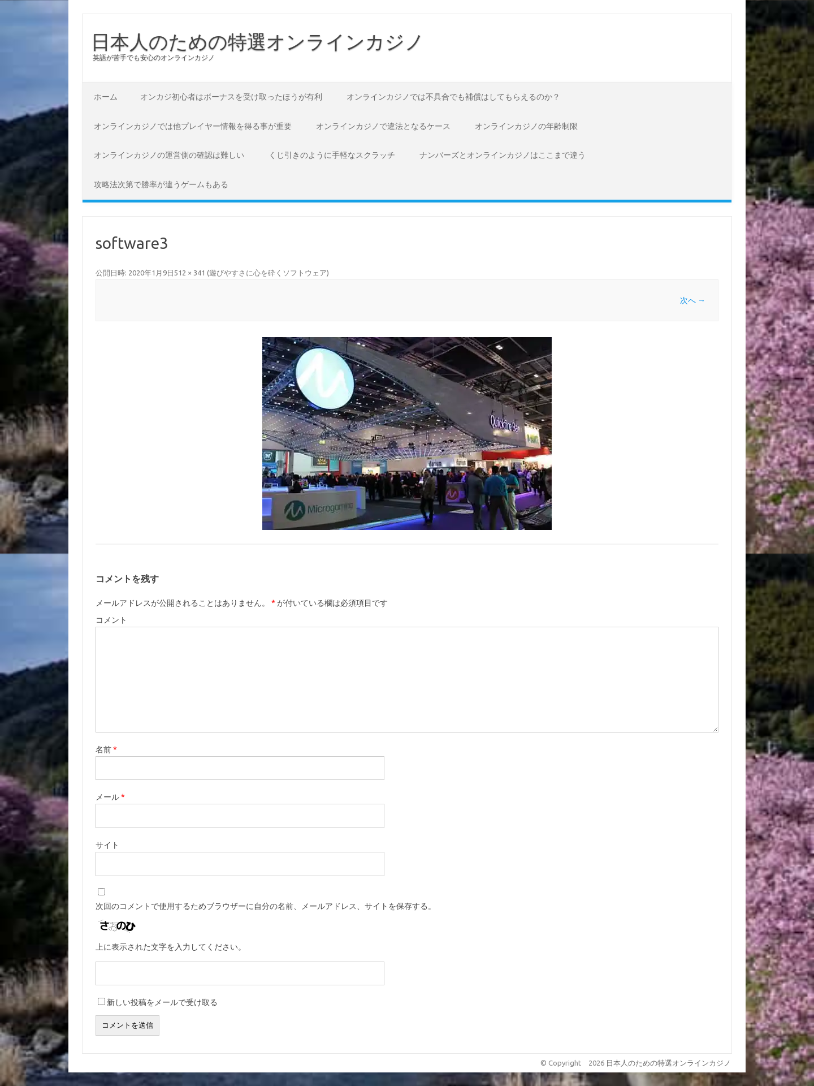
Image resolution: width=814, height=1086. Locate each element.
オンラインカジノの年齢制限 (526, 126)
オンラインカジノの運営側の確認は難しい (169, 155)
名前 (106, 749)
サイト (107, 845)
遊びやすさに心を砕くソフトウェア (268, 273)
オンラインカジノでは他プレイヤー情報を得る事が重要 (193, 126)
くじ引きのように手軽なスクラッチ (332, 155)
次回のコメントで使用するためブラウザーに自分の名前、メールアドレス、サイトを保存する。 (266, 906)
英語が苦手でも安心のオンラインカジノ (154, 57)
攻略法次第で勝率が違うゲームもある (161, 184)
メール (110, 796)
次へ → (692, 300)
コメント (111, 619)
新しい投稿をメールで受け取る (162, 1002)
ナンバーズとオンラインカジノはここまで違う (502, 155)
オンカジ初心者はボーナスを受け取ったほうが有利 (231, 96)
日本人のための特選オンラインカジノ (258, 41)
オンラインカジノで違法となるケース (383, 126)
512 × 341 (189, 273)
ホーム (106, 96)
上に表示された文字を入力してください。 (171, 946)
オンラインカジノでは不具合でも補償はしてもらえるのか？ (453, 96)
